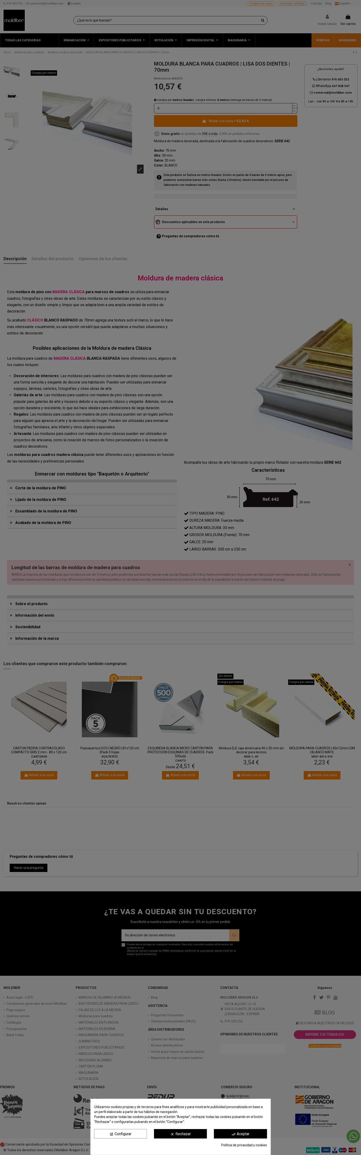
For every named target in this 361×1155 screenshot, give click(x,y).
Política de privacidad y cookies (244, 1145)
